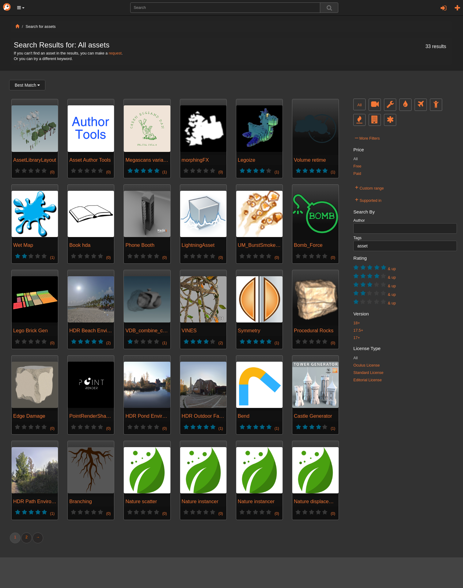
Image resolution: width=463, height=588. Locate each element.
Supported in (368, 199)
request (115, 53)
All (359, 105)
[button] (21, 7)
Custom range (369, 187)
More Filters (367, 137)
